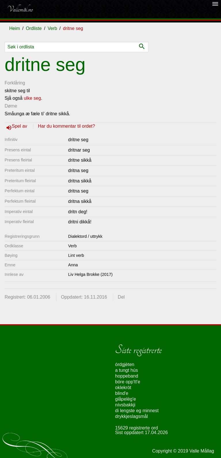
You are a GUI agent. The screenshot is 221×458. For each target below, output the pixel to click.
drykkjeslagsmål (131, 416)
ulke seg (32, 98)
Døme (11, 105)
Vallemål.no (20, 9)
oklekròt (123, 387)
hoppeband (126, 376)
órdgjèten (124, 364)
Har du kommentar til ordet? (66, 126)
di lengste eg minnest (137, 410)
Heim (14, 28)
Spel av (20, 126)
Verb (52, 28)
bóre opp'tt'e (127, 381)
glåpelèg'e (125, 399)
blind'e (121, 393)
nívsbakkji (125, 404)
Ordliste (34, 28)
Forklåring (15, 82)
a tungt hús (126, 370)
